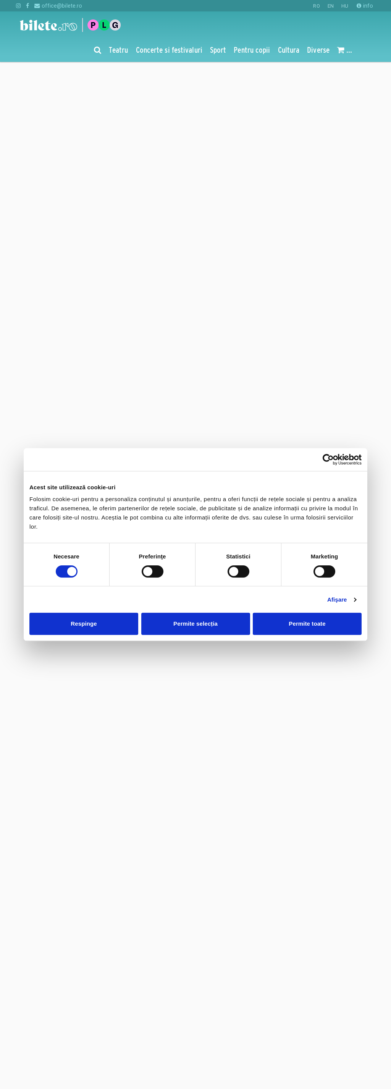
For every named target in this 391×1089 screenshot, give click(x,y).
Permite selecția (195, 623)
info (365, 6)
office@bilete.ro (58, 6)
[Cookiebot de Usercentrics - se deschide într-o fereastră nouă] (328, 459)
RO (316, 6)
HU (344, 6)
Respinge (84, 623)
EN (331, 6)
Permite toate (307, 623)
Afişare (337, 599)
